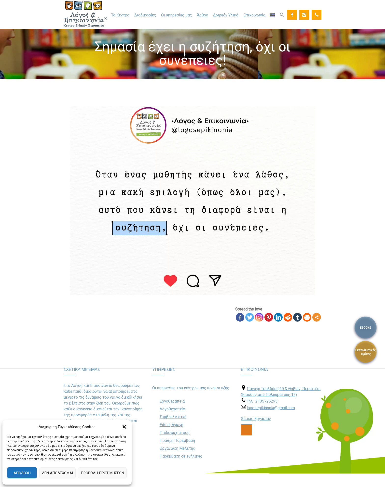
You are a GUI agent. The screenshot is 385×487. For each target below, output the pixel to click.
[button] (124, 426)
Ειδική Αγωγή (171, 424)
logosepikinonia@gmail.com (271, 408)
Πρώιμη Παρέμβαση (177, 440)
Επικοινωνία (254, 15)
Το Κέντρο (120, 15)
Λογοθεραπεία (172, 409)
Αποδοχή (22, 473)
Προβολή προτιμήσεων (102, 473)
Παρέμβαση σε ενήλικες (181, 456)
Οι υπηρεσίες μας (176, 15)
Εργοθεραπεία (172, 401)
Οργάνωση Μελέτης (177, 448)
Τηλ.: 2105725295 (262, 401)
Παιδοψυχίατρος (175, 432)
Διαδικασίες (145, 15)
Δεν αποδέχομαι (57, 473)
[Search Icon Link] (282, 14)
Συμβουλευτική (173, 417)
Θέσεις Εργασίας (256, 418)
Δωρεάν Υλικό (225, 15)
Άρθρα (202, 15)
